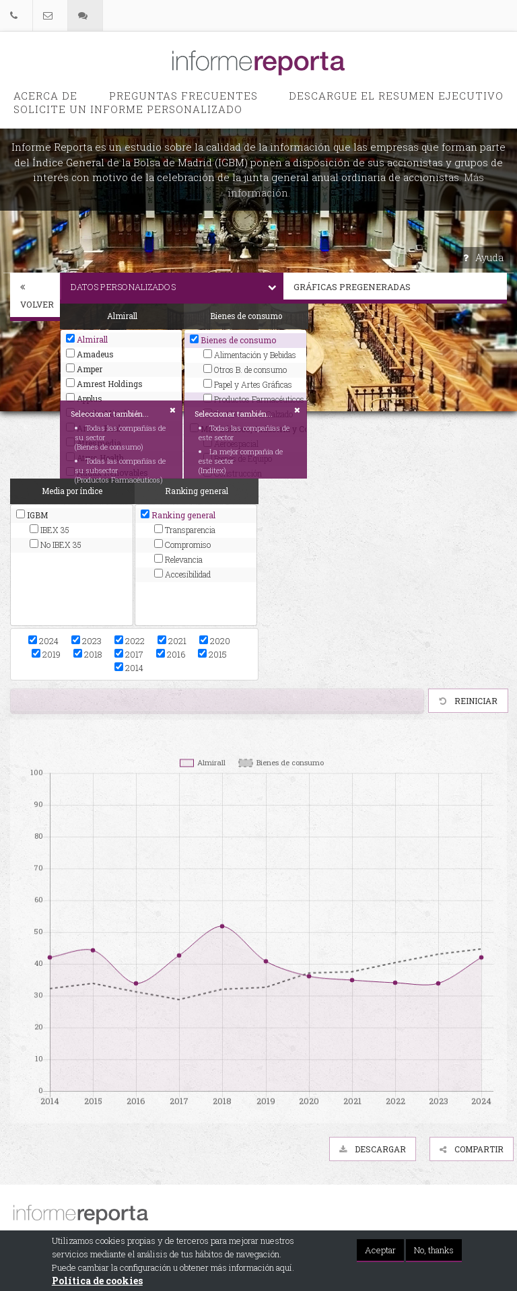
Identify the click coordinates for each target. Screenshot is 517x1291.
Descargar (372, 1149)
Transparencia (184, 529)
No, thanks (434, 1250)
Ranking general (178, 515)
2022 (129, 640)
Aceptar (380, 1250)
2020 (214, 640)
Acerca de (45, 96)
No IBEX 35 (55, 544)
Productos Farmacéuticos (252, 399)
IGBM (32, 515)
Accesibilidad (182, 574)
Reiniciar (468, 700)
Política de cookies (97, 1280)
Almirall (87, 339)
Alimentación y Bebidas (249, 354)
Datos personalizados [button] (177, 286)
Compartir (472, 1149)
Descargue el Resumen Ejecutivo (396, 96)
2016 (170, 654)
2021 (172, 640)
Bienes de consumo (233, 340)
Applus (84, 398)
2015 (212, 654)
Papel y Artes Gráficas (247, 384)
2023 (86, 640)
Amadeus (90, 354)
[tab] (35, 297)
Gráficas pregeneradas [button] (400, 286)
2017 (128, 654)
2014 (128, 667)
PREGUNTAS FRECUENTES (183, 96)
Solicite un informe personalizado (127, 109)
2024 (43, 640)
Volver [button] (37, 296)
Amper (84, 368)
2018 (87, 654)
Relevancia (178, 559)
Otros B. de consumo (245, 369)
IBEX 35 (49, 529)
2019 (46, 654)
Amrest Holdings (104, 383)
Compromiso (182, 544)
